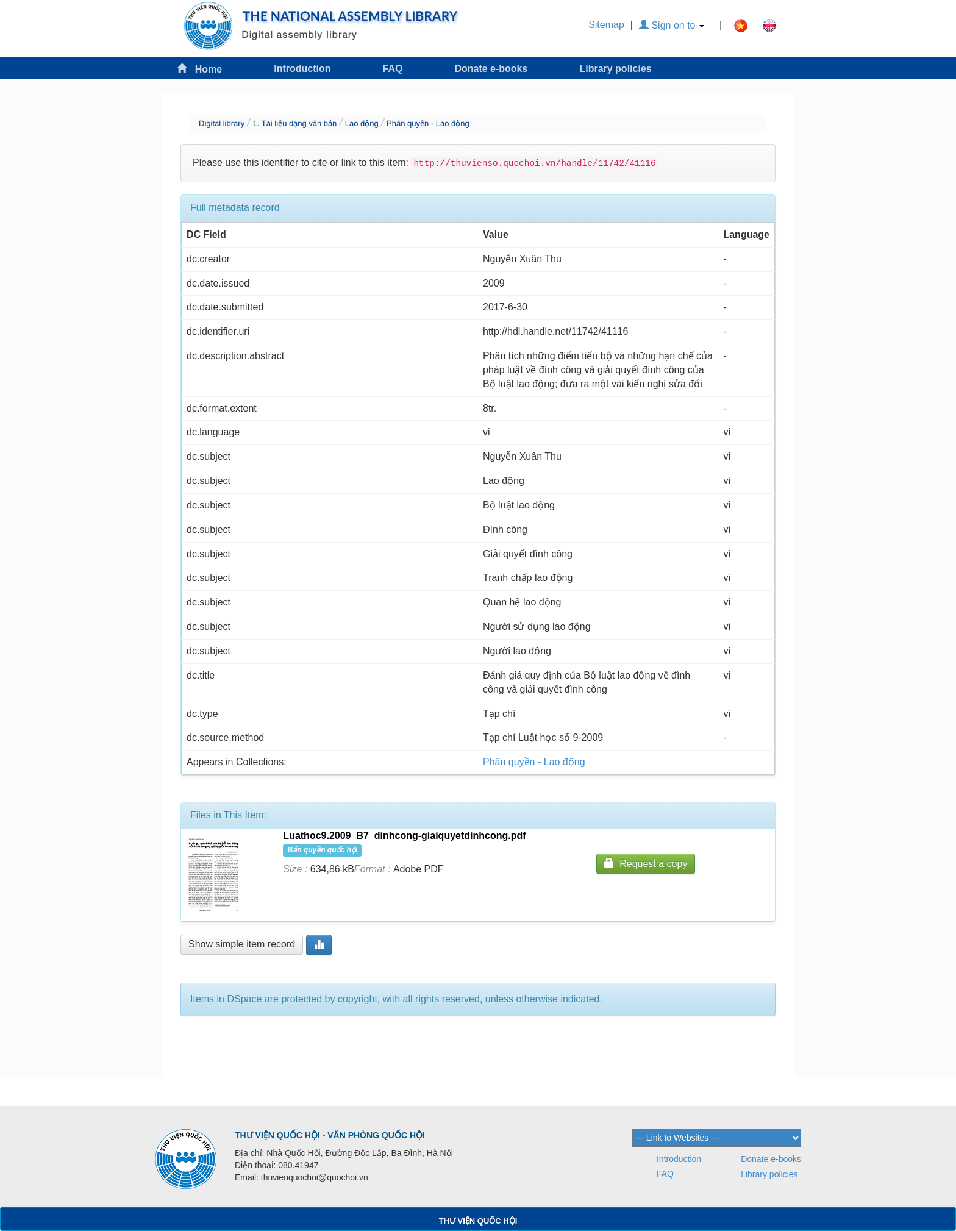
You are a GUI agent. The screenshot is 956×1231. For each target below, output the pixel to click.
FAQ (393, 68)
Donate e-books (490, 68)
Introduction (302, 68)
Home (199, 68)
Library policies (615, 68)
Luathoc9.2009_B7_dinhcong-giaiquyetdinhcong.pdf (404, 835)
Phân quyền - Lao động (428, 123)
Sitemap (606, 25)
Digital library (221, 123)
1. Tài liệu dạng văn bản (294, 123)
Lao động (362, 123)
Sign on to (671, 25)
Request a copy (645, 863)
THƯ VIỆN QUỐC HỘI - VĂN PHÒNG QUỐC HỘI (330, 1135)
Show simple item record (241, 944)
